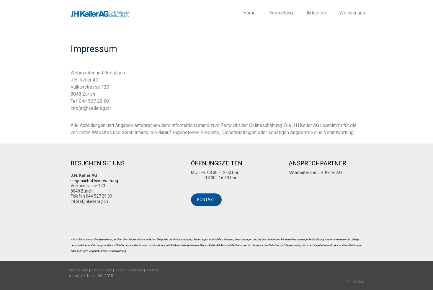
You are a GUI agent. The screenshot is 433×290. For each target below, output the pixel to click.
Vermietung (281, 13)
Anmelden (355, 281)
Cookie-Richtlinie (129, 270)
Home (249, 13)
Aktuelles (316, 13)
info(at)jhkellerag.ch (91, 108)
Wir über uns (352, 13)
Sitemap (153, 270)
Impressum (78, 270)
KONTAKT (206, 199)
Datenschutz (101, 270)
